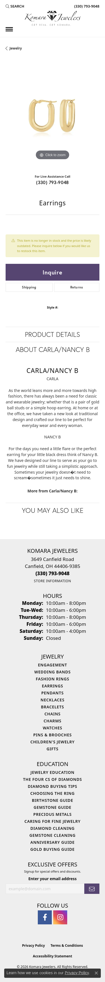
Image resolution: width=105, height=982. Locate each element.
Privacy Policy (33, 945)
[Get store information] (52, 581)
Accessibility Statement (52, 956)
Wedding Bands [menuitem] (52, 672)
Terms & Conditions (66, 945)
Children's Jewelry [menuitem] (52, 741)
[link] (86, 6)
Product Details (52, 334)
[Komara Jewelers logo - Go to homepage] (53, 18)
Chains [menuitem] (53, 713)
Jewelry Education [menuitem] (52, 772)
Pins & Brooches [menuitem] (52, 734)
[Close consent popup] (96, 973)
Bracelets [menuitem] (52, 707)
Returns (76, 287)
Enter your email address (52, 878)
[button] (15, 6)
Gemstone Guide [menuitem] (52, 807)
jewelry (16, 48)
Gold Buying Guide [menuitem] (52, 849)
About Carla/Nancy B (53, 349)
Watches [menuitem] (52, 727)
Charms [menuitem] (52, 720)
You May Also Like (52, 510)
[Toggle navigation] (9, 29)
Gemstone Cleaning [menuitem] (52, 835)
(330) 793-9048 (52, 182)
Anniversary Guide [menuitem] (52, 842)
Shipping (29, 287)
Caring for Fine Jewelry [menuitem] (52, 821)
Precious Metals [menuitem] (52, 814)
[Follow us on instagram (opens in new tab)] (60, 917)
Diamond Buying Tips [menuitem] (52, 786)
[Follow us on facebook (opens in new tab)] (45, 917)
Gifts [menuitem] (52, 748)
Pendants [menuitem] (52, 693)
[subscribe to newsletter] (91, 889)
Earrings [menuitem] (52, 686)
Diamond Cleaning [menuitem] (53, 828)
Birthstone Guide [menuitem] (52, 800)
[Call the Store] (53, 573)
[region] (52, 114)
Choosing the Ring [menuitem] (52, 793)
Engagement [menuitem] (52, 665)
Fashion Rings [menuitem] (52, 679)
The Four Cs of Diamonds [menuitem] (52, 779)
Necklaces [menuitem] (52, 700)
